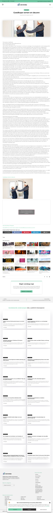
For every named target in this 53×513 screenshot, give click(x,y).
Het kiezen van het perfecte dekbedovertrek (12, 397)
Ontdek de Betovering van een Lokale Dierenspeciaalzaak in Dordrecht (7, 256)
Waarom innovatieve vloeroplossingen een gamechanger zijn (36, 417)
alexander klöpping (8, 500)
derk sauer (39, 503)
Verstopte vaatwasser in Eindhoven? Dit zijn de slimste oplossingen (12, 341)
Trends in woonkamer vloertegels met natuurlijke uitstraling (38, 437)
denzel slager (39, 502)
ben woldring (23, 502)
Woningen (5, 319)
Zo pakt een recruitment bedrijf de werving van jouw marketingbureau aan (8, 272)
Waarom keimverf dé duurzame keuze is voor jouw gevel (13, 322)
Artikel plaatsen (37, 482)
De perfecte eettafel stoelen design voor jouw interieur (12, 417)
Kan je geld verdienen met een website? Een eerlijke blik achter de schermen (38, 491)
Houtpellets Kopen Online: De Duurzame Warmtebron (39, 455)
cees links (39, 498)
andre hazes (7, 502)
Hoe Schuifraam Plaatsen (8, 225)
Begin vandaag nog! (26, 284)
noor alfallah (7, 496)
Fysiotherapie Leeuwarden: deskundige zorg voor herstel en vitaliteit (44, 272)
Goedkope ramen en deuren (9, 177)
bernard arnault (24, 503)
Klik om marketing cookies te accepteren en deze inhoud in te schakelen (27, 212)
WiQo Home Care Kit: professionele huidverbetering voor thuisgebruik (20, 264)
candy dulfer (39, 496)
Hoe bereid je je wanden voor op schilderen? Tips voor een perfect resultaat (14, 379)
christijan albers (40, 500)
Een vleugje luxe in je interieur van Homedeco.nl (13, 436)
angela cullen (23, 496)
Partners (36, 474)
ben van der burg (24, 500)
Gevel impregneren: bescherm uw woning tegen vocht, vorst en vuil (37, 322)
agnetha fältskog (8, 499)
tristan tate (7, 498)
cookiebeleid (47, 510)
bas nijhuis (23, 499)
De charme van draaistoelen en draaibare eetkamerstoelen (36, 398)
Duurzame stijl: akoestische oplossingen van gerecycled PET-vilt (8, 247)
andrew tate (7, 504)
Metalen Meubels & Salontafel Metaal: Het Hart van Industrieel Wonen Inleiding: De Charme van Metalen (14, 456)
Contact (36, 484)
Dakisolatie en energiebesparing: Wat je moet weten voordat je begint (38, 360)
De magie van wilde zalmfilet (19, 271)
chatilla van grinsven (41, 499)
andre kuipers (7, 503)
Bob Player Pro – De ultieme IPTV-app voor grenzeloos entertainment (8, 264)
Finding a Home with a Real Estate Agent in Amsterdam (36, 379)
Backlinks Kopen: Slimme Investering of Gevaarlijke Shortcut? (38, 486)
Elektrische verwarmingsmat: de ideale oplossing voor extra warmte (14, 360)
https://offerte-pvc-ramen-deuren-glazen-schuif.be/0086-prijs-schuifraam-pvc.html (19, 227)
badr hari (22, 498)
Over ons (36, 479)
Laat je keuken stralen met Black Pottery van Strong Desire (38, 341)
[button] (49, 506)
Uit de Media (37, 477)
